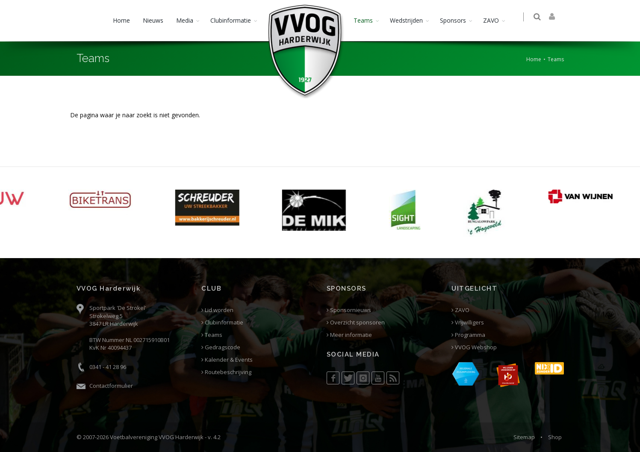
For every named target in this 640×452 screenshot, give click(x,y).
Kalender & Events (227, 359)
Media (184, 20)
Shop (555, 437)
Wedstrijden (406, 20)
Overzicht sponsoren (356, 322)
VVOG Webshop (474, 347)
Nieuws (153, 20)
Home (121, 20)
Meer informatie (349, 335)
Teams (363, 20)
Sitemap (524, 437)
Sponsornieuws (349, 310)
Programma (468, 335)
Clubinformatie (230, 20)
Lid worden (217, 310)
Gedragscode (220, 347)
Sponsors (453, 20)
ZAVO (491, 20)
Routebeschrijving (226, 372)
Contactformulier (111, 386)
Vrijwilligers (467, 322)
